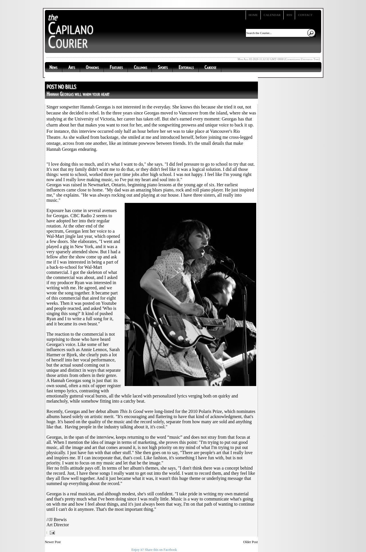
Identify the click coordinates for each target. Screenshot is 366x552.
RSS (289, 15)
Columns (140, 67)
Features (116, 67)
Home (253, 15)
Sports (163, 67)
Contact (305, 15)
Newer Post (53, 542)
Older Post (250, 542)
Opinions (92, 67)
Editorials (186, 67)
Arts (71, 67)
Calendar (272, 15)
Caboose (210, 67)
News (53, 67)
